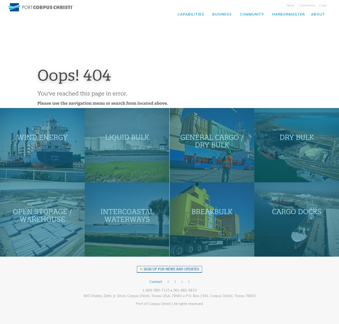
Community (252, 14)
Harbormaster (288, 14)
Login (323, 5)
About (318, 14)
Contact (155, 281)
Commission (306, 5)
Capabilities (191, 14)
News (290, 5)
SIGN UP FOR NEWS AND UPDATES (169, 269)
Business (222, 14)
